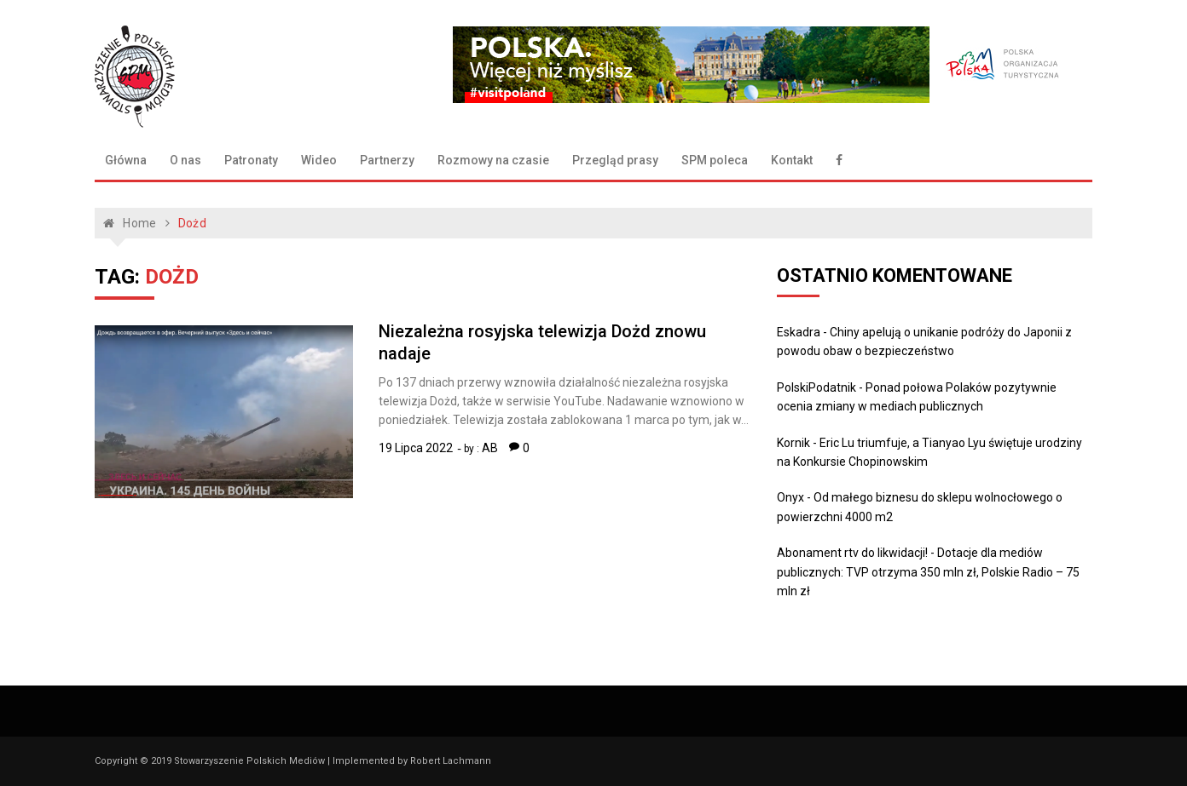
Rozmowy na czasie (493, 160)
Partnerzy (387, 160)
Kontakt (792, 160)
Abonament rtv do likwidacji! (852, 552)
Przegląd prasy (615, 160)
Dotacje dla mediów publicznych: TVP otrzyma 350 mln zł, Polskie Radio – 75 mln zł (928, 572)
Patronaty (251, 160)
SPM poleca (714, 160)
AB (490, 448)
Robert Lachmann (450, 760)
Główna (126, 160)
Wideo (319, 160)
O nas (185, 160)
